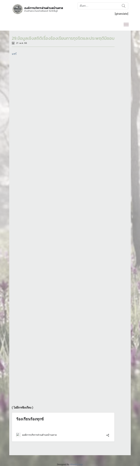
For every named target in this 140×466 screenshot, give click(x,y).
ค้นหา (123, 6)
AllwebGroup (76, 464)
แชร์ (14, 53)
